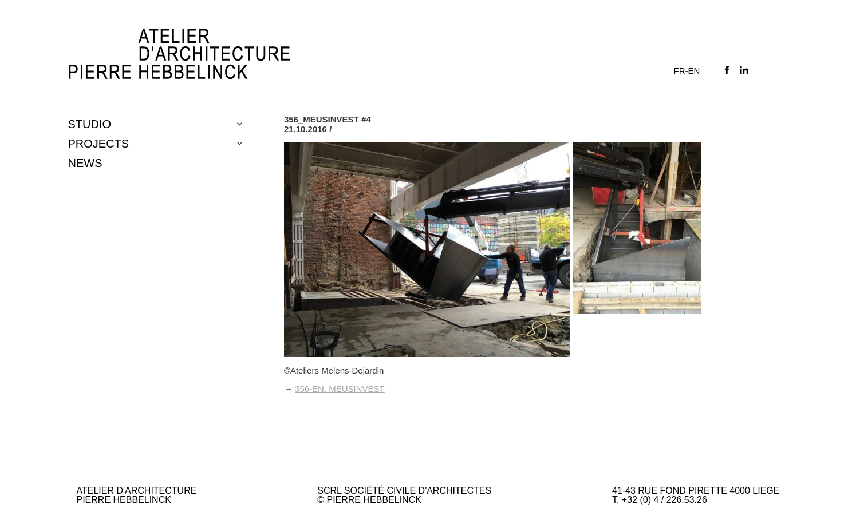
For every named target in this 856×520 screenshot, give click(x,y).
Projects (98, 143)
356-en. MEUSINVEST (340, 389)
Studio (90, 124)
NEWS (85, 163)
